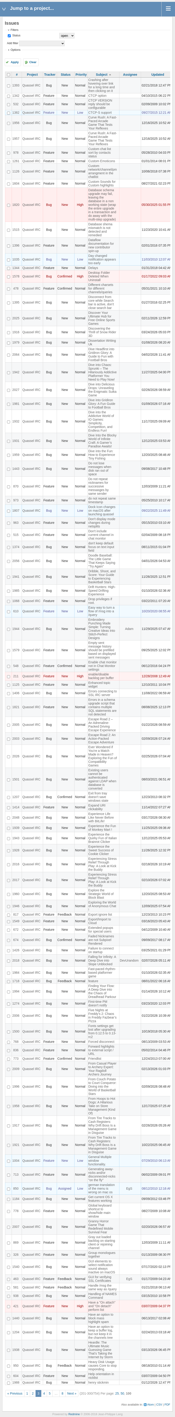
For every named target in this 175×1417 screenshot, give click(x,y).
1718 (15, 981)
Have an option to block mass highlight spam (100, 1318)
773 (15, 1058)
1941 (15, 576)
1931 (15, 441)
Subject (102, 74)
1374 (15, 547)
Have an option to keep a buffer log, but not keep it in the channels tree (100, 1332)
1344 (15, 268)
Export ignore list (100, 914)
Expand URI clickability (96, 807)
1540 (15, 1267)
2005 (15, 724)
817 (15, 914)
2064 (15, 354)
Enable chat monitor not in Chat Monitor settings (102, 665)
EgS (129, 1188)
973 (15, 500)
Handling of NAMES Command (102, 1295)
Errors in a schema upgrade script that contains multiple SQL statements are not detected (102, 707)
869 (15, 1242)
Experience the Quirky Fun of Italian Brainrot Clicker (102, 838)
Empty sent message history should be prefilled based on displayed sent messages (102, 650)
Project (32, 74)
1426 (15, 950)
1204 (15, 1332)
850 (15, 1188)
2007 (15, 1227)
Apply (15, 62)
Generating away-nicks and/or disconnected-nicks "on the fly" (101, 1174)
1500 (15, 1031)
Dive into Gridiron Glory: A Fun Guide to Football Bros (101, 403)
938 (15, 1296)
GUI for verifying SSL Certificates (99, 1279)
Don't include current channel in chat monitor (100, 534)
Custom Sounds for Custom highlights (102, 183)
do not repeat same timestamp (102, 500)
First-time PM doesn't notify (97, 1003)
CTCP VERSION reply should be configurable (100, 104)
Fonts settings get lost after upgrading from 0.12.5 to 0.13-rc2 (102, 1031)
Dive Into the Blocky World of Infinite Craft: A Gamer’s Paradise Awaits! (102, 440)
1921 (15, 1145)
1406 (15, 693)
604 (15, 1376)
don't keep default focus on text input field (101, 546)
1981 (15, 404)
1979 (15, 342)
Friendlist (94, 1058)
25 (117, 1393)
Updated (157, 74)
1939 (15, 828)
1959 (15, 455)
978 (15, 152)
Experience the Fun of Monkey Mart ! (102, 827)
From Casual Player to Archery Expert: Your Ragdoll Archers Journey (102, 1069)
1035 (15, 259)
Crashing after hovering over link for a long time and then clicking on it (101, 85)
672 (15, 929)
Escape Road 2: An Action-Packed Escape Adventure (102, 738)
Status (15, 35)
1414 (15, 807)
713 (15, 1174)
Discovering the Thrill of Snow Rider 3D (102, 332)
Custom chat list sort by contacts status (99, 152)
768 (15, 1041)
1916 (15, 332)
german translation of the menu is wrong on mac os (101, 1188)
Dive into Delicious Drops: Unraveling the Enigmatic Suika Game (102, 389)
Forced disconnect (101, 1041)
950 (15, 1365)
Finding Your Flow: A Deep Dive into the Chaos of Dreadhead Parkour (102, 991)
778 (15, 1211)
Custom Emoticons (101, 161)
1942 (15, 372)
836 (15, 1050)
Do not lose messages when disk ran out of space (99, 468)
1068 (15, 601)
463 (15, 1279)
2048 (15, 817)
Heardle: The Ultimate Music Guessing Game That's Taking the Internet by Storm (100, 1350)
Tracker (50, 74)
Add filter (12, 43)
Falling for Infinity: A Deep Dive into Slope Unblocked (102, 960)
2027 (15, 390)
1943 (15, 838)
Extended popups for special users (100, 929)
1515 (15, 229)
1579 (15, 650)
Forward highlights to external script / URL (101, 1050)
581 (15, 1287)
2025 (15, 318)
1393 (15, 85)
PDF (167, 1404)
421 (15, 1306)
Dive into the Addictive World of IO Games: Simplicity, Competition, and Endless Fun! (101, 421)
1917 (15, 1125)
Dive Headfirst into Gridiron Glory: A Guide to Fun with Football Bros (101, 354)
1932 (15, 421)
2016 (15, 864)
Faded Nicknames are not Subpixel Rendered (101, 939)
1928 (15, 850)
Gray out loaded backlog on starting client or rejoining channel (101, 1242)
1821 (15, 707)
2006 (15, 1015)
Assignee (130, 74)
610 (15, 611)
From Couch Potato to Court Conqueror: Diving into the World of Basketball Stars (102, 1086)
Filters (14, 30)
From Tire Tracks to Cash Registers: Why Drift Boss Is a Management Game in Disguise (102, 1125)
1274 (15, 1003)
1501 (15, 779)
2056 (15, 561)
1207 (15, 797)
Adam (129, 629)
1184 (15, 1199)
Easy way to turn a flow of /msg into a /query (101, 611)
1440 (15, 1318)
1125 (15, 684)
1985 (15, 590)
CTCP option (97, 95)
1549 (15, 921)
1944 (15, 629)
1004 (15, 1160)
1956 (15, 123)
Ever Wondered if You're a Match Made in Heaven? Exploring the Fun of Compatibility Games (102, 756)
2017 (15, 880)
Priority (81, 74)
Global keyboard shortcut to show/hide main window (99, 1211)
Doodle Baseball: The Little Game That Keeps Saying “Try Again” (101, 561)
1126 (15, 171)
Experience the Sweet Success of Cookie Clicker (100, 850)
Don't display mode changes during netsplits (101, 522)
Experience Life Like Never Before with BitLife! (101, 817)
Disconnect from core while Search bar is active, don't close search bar (101, 302)
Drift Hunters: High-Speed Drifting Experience (102, 590)
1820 (15, 205)
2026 (15, 756)
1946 (15, 906)
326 (15, 1254)
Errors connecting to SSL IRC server (102, 693)
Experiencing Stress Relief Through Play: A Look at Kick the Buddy (102, 864)
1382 (15, 112)
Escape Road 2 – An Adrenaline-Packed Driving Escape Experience (102, 724)
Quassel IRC (31, 85)
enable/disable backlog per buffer (101, 676)
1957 (15, 138)
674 (15, 940)
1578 (15, 276)
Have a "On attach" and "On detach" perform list (101, 1306)
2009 (15, 1069)
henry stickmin (98, 1382)
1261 (15, 161)
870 (15, 486)
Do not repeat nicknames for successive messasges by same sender (98, 486)
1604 (15, 183)
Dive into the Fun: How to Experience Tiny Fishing (101, 454)
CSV (159, 1404)
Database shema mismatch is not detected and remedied (100, 229)
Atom (150, 1404)
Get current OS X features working (100, 1198)
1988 (15, 1382)
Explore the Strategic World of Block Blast (100, 893)
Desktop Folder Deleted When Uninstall (99, 276)
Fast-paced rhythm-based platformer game (102, 972)
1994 (15, 991)
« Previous (14, 1393)
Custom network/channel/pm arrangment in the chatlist (102, 171)
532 (15, 104)
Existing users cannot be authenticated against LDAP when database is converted (102, 779)
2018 (15, 960)
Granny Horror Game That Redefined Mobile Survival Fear (100, 1226)
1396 (15, 245)
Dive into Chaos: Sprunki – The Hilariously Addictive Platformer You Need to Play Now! (102, 372)
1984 (15, 972)
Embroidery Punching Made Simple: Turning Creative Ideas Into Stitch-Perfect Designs (101, 629)
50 (122, 1393)
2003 (15, 738)
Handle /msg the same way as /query (102, 1287)
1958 (15, 1106)
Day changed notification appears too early (102, 259)
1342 (15, 95)
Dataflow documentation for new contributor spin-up (101, 245)
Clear (32, 62)
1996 (15, 1086)
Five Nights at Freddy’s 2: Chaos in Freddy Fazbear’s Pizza (102, 1015)
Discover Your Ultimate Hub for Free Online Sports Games (101, 318)
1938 (15, 1350)
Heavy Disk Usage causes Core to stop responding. (102, 1365)
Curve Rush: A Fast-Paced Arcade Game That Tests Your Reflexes (102, 123)
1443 (15, 469)
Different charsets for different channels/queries (100, 288)
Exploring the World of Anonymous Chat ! (102, 906)
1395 (15, 302)
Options (15, 49)
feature (93, 981)
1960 (15, 894)
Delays (93, 268)
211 (15, 676)
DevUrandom (129, 960)
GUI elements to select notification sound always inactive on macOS (101, 1266)
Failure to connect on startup (100, 950)
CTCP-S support (100, 112)
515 (15, 535)
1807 (15, 510)
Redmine (74, 1414)
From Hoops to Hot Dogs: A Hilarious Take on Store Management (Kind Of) (101, 1106)
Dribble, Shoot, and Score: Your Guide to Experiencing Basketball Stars (102, 576)
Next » (71, 1393)
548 (15, 666)
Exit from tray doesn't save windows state (98, 796)
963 (15, 522)
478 (15, 288)
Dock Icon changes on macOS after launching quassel (101, 510)
